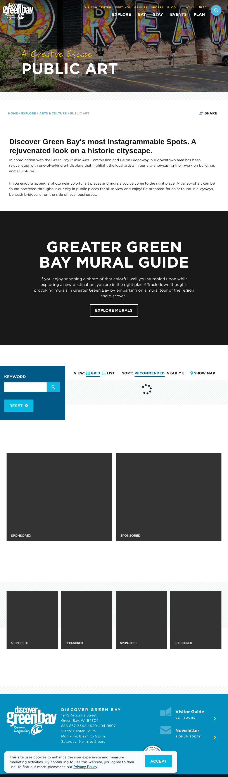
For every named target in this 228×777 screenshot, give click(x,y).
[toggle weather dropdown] (203, 7)
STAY (158, 14)
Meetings (123, 7)
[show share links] (208, 113)
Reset (18, 405)
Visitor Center (97, 7)
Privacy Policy (85, 767)
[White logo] (31, 720)
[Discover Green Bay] (44, 11)
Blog (171, 7)
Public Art (69, 68)
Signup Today (196, 737)
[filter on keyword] (53, 387)
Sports (157, 7)
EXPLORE (121, 14)
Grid (93, 373)
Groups (140, 7)
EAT (142, 14)
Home (14, 113)
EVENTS (178, 14)
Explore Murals (114, 310)
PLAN (199, 14)
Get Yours (196, 718)
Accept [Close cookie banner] (158, 761)
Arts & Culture (54, 113)
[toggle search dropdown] (216, 10)
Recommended (150, 373)
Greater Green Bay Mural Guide (114, 254)
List (108, 373)
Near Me (175, 373)
